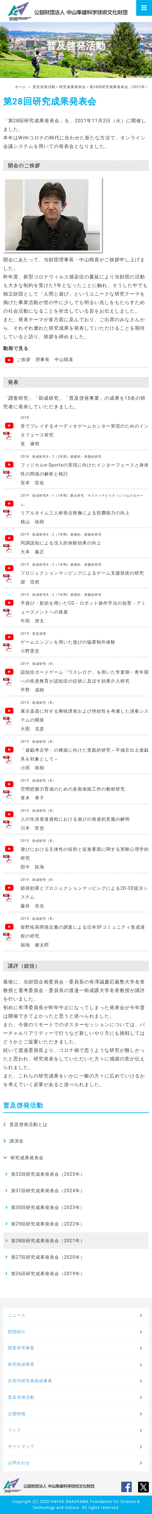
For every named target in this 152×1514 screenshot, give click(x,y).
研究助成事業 (21, 1364)
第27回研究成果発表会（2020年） (48, 1257)
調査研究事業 (21, 1347)
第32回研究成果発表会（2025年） (48, 1174)
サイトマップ (21, 1446)
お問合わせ (19, 1462)
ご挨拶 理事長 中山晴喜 (41, 360)
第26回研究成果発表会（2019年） (48, 1273)
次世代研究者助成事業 (30, 1380)
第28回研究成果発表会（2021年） (48, 1240)
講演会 (17, 1140)
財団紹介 (17, 1331)
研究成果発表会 (72, 87)
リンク (14, 1430)
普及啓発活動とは (29, 1124)
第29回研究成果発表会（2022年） (48, 1223)
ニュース (17, 1315)
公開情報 (17, 1413)
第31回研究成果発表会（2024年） (48, 1190)
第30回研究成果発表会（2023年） (48, 1207)
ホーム (20, 87)
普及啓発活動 (44, 87)
